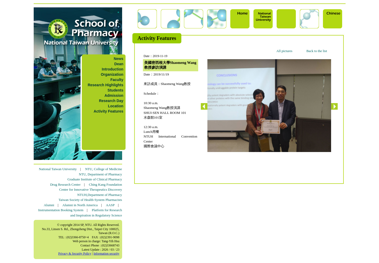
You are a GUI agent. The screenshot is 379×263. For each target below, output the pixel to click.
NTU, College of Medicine (103, 169)
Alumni (49, 205)
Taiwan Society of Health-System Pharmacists (90, 200)
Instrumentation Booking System (60, 210)
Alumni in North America (80, 205)
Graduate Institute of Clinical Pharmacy (94, 179)
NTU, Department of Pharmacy (100, 174)
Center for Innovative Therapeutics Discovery (90, 189)
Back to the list (316, 51)
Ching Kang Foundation (105, 184)
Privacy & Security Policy (74, 253)
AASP (110, 205)
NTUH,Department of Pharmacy (99, 195)
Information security (106, 253)
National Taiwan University (58, 169)
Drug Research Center (65, 184)
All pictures (284, 51)
